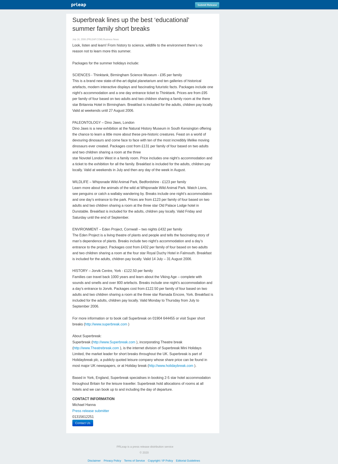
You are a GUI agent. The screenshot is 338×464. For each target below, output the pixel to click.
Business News (111, 39)
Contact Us (82, 423)
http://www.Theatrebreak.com (96, 348)
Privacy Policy (112, 460)
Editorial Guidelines (188, 460)
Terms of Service (134, 460)
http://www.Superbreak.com (114, 342)
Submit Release (207, 5)
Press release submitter (90, 411)
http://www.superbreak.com (106, 324)
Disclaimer (94, 460)
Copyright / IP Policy (160, 460)
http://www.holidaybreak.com (171, 366)
